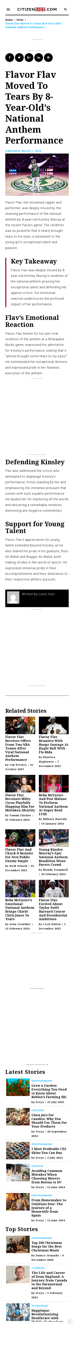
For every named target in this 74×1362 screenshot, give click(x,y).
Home (9, 19)
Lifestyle (37, 1110)
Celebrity (38, 1268)
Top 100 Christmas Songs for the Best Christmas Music (46, 1246)
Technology (39, 1305)
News (20, 19)
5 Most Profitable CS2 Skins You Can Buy (48, 1151)
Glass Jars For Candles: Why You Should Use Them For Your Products (49, 1120)
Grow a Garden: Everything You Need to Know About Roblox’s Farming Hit (49, 1091)
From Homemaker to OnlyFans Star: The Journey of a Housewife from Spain (48, 1207)
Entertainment (41, 1080)
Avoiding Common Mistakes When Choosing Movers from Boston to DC (46, 1176)
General (37, 1166)
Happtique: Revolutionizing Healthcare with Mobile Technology (47, 1316)
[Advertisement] (39, 45)
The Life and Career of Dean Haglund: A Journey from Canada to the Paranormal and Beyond (49, 1280)
